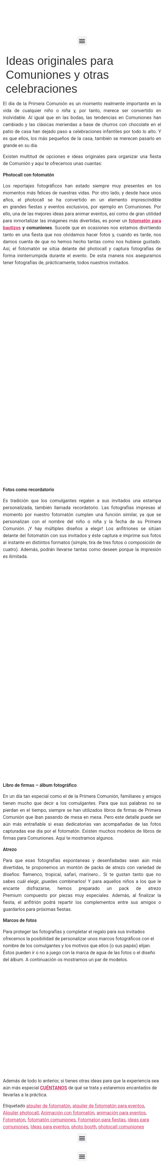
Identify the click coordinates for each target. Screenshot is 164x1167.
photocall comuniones (121, 1127)
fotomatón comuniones (52, 1120)
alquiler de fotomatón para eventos (108, 1106)
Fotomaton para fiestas (101, 1120)
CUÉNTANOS (53, 1088)
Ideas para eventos (49, 1127)
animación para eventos (121, 1113)
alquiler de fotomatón (48, 1106)
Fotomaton (14, 1120)
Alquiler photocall (21, 1113)
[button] (82, 41)
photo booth (83, 1127)
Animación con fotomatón (67, 1113)
